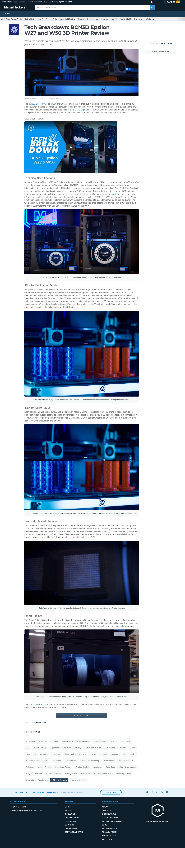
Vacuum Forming (45, 767)
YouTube (167, 792)
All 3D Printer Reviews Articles (11, 19)
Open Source (31, 754)
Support (69, 825)
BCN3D (133, 748)
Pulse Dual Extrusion (63, 767)
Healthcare (138, 19)
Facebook (142, 792)
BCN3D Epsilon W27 (38, 104)
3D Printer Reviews (59, 780)
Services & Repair (74, 832)
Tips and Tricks (51, 19)
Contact (106, 810)
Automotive (125, 741)
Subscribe (111, 792)
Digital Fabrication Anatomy (75, 754)
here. (64, 707)
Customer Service (51, 2)
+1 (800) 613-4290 (65, 2)
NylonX (123, 748)
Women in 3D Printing (67, 19)
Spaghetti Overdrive (34, 773)
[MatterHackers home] (158, 810)
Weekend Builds (126, 19)
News (68, 810)
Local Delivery (110, 817)
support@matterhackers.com (26, 810)
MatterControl (149, 19)
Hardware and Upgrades (109, 754)
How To (40, 19)
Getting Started (30, 19)
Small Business (92, 19)
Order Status (109, 814)
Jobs (104, 825)
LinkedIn (157, 792)
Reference (81, 19)
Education (104, 19)
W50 (54, 104)
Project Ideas (108, 761)
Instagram (152, 792)
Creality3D (114, 19)
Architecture (43, 780)
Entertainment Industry (72, 748)
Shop (67, 807)
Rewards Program (112, 821)
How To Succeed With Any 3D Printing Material (112, 773)
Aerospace (98, 767)
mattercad (114, 741)
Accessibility (108, 839)
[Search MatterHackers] (152, 7)
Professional (72, 817)
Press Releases (83, 741)
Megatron (44, 754)
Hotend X (112, 194)
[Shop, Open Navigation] (6, 14)
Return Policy (109, 828)
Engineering (54, 748)
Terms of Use (109, 835)
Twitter (147, 792)
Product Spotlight (83, 767)
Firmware (42, 741)
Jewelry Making (39, 748)
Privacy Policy (109, 832)
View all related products (160, 52)
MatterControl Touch (93, 748)
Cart (173, 2)
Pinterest (162, 792)
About (105, 807)
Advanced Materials (125, 761)
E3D (27, 748)
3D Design (54, 741)
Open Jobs (110, 767)
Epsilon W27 (34, 704)
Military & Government (127, 767)
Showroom (71, 814)
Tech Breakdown (71, 761)
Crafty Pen (56, 754)
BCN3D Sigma (80, 110)
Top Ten (46, 761)
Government (71, 828)
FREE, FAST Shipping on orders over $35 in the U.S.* (22, 2)
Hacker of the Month (79, 780)
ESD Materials (110, 748)
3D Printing (30, 741)
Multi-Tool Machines (54, 773)
